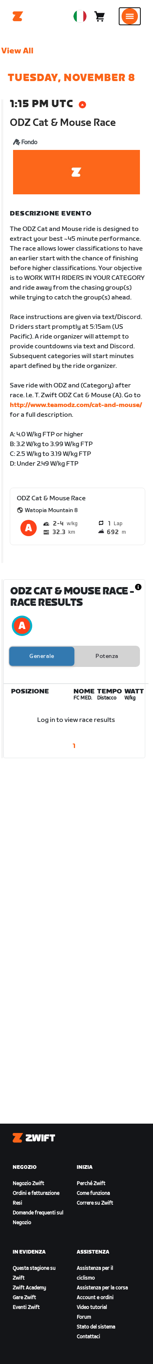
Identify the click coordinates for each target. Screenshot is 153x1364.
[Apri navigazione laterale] (129, 16)
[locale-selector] (79, 16)
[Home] (18, 16)
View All (17, 51)
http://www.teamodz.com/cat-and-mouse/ (76, 405)
